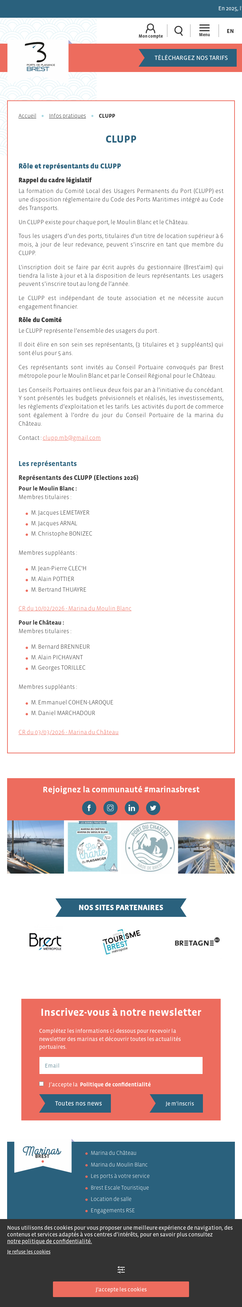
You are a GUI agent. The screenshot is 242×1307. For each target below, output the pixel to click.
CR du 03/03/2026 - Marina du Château (68, 732)
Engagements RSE (113, 1210)
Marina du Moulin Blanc (119, 1164)
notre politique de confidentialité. (49, 1241)
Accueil (27, 115)
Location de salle (111, 1199)
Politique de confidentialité (115, 1084)
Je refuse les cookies (28, 1252)
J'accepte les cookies (121, 1289)
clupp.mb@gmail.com (72, 437)
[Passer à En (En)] (230, 31)
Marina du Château (113, 1153)
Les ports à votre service (120, 1176)
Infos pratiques (67, 115)
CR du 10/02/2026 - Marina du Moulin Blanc (74, 608)
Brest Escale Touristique (120, 1187)
